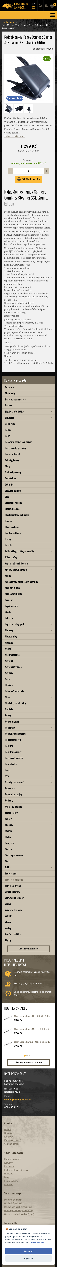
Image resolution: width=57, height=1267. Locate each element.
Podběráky (10, 727)
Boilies (8, 430)
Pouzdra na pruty (13, 752)
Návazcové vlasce (13, 667)
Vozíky (8, 928)
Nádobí (8, 648)
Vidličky (8, 916)
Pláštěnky (9, 1166)
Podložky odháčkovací (15, 733)
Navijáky (9, 673)
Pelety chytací (12, 721)
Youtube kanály (11, 1144)
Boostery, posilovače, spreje (18, 442)
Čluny (7, 466)
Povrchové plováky (14, 758)
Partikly (9, 709)
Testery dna (10, 873)
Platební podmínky (13, 1199)
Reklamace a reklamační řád (18, 1207)
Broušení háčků (12, 454)
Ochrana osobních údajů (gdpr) (19, 1214)
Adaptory (9, 387)
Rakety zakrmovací (14, 782)
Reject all (28, 1258)
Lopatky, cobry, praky (15, 624)
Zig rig (8, 940)
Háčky (8, 539)
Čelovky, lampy (12, 460)
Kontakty (8, 1136)
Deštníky (9, 484)
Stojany (8, 831)
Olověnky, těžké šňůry (15, 703)
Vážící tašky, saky (13, 910)
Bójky (7, 436)
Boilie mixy (10, 423)
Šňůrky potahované (14, 855)
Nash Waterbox (12, 654)
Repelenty (10, 788)
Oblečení (9, 685)
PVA (7, 776)
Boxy (6, 1177)
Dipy (7, 496)
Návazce (9, 660)
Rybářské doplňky (13, 806)
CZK (33, 7)
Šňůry (7, 861)
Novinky (8, 1133)
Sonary (8, 819)
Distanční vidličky (13, 502)
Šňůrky (8, 849)
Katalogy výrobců (12, 1140)
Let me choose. (37, 1243)
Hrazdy (8, 545)
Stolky (8, 837)
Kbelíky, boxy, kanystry (16, 569)
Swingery (9, 843)
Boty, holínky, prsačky (15, 448)
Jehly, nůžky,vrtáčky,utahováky (19, 551)
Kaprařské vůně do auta (16, 563)
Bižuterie (9, 417)
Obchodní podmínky (14, 1203)
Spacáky (9, 824)
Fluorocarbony (12, 527)
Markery (9, 630)
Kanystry (8, 1162)
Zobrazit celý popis (14, 136)
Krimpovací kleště (13, 594)
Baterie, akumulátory (15, 399)
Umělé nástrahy (12, 891)
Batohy (8, 405)
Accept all (28, 1251)
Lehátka (9, 618)
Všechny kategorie (29, 948)
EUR (33, 4)
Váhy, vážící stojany (14, 897)
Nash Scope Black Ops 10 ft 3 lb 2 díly (32, 1028)
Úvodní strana (8, 22)
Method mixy (11, 636)
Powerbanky (11, 764)
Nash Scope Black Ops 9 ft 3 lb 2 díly (32, 1015)
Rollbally (9, 800)
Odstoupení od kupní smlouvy (18, 1210)
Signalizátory (11, 812)
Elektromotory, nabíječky (17, 515)
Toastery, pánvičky (14, 879)
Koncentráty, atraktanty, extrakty (21, 582)
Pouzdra (9, 746)
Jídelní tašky (11, 557)
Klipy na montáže (12, 1159)
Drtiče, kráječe (12, 509)
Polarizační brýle (13, 739)
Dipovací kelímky (13, 490)
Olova (7, 697)
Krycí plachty (11, 606)
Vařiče (8, 904)
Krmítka (9, 600)
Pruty (7, 770)
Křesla (8, 612)
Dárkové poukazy (13, 472)
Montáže (9, 642)
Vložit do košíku (28, 179)
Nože (7, 679)
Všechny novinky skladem (28, 1062)
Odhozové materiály (14, 691)
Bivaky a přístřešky (14, 411)
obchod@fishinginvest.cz (17, 1099)
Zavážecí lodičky (13, 934)
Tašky (7, 867)
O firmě (7, 1129)
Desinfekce (10, 478)
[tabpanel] (27, 1033)
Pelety (8, 715)
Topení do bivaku (13, 885)
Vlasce (8, 922)
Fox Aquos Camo (13, 533)
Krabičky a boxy (12, 587)
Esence (8, 521)
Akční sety (10, 393)
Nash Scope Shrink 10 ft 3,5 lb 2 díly (32, 1041)
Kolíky (8, 575)
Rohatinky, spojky (13, 794)
